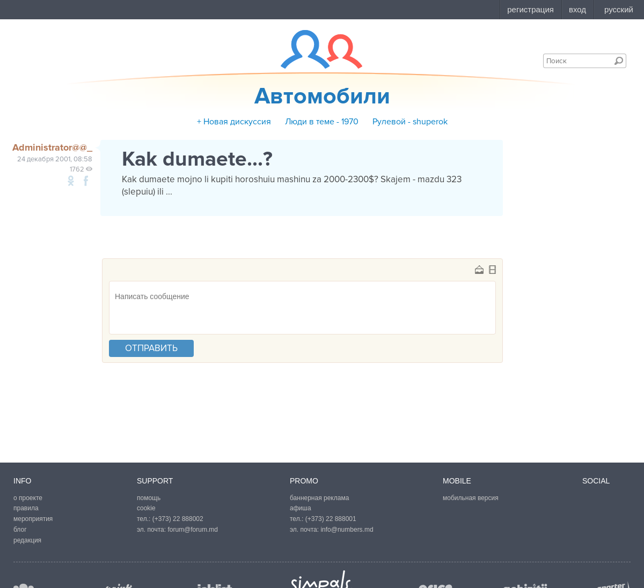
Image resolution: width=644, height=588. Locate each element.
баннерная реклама (319, 498)
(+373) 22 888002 (177, 519)
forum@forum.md (192, 529)
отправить (151, 348)
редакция (27, 540)
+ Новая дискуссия (234, 121)
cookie (146, 508)
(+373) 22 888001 (330, 519)
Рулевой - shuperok (410, 121)
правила (26, 508)
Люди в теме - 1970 (321, 121)
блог (20, 529)
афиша (300, 508)
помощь (148, 498)
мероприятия (33, 519)
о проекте (27, 498)
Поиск (618, 60)
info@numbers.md (346, 529)
